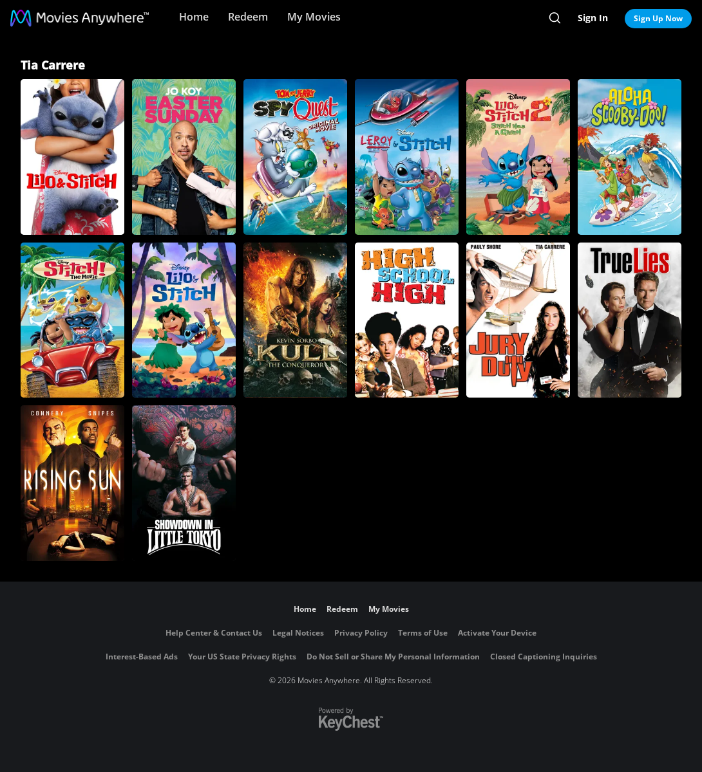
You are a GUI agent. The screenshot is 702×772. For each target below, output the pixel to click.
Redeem (248, 17)
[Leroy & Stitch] (407, 157)
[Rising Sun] (72, 483)
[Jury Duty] (518, 320)
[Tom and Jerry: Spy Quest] (295, 157)
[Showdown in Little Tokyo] (184, 483)
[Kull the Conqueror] (295, 320)
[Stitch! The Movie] (72, 320)
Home (194, 17)
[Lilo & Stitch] (72, 157)
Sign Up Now (658, 18)
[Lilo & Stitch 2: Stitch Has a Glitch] (518, 157)
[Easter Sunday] (184, 157)
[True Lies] (629, 320)
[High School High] (407, 320)
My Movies (314, 17)
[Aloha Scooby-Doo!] (629, 157)
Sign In (593, 18)
